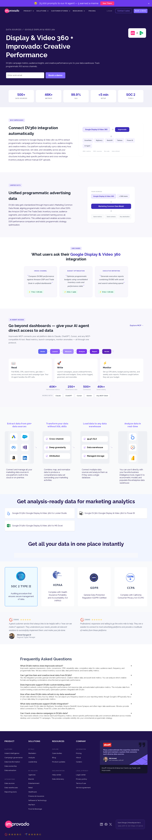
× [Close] (149, 3)
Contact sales (123, 11)
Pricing (92, 11)
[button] (28, 10)
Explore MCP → (136, 325)
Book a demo (140, 11)
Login (109, 11)
